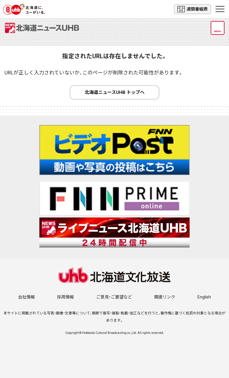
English (204, 297)
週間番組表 (192, 9)
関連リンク (164, 297)
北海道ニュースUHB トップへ (115, 92)
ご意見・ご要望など (114, 297)
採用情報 (65, 297)
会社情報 (26, 297)
